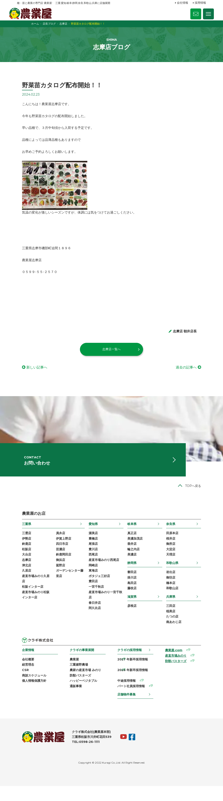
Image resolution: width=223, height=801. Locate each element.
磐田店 (133, 584)
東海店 (91, 583)
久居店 (21, 583)
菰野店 (55, 577)
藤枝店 (133, 601)
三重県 (21, 534)
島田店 (133, 595)
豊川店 (91, 561)
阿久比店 (93, 622)
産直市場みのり (178, 669)
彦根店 (133, 619)
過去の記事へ (191, 374)
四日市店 (57, 555)
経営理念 (23, 678)
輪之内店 (135, 561)
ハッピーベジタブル (81, 695)
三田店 (175, 619)
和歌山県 (177, 575)
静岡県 (133, 575)
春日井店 (93, 616)
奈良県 (175, 534)
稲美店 (175, 624)
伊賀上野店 (58, 549)
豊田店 (91, 594)
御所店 (175, 555)
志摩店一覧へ (111, 356)
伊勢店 (21, 549)
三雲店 (21, 544)
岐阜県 (133, 534)
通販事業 (74, 701)
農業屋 (72, 673)
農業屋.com (176, 664)
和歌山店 (177, 601)
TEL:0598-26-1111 (81, 757)
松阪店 (21, 561)
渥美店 (91, 544)
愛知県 (91, 534)
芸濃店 (55, 561)
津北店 (21, 577)
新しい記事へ (31, 374)
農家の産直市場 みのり (83, 684)
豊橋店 (91, 549)
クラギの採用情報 (130, 663)
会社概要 (23, 673)
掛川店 (133, 590)
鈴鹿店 (21, 555)
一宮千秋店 (95, 600)
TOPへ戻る (198, 496)
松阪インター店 (27, 600)
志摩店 (21, 572)
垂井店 (133, 555)
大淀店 (175, 561)
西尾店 (91, 566)
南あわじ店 (178, 635)
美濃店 (133, 566)
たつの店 (177, 630)
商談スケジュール (29, 690)
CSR (20, 684)
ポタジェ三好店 (98, 589)
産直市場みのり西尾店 (102, 572)
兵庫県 (175, 609)
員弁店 (55, 544)
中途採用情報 (127, 695)
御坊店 (175, 590)
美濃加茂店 (136, 549)
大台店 (21, 566)
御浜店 (55, 572)
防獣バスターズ (78, 690)
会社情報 (182, 3)
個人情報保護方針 (29, 695)
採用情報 (200, 3)
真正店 (133, 544)
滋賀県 (133, 609)
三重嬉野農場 (77, 678)
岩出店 (175, 584)
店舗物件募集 (127, 709)
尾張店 (91, 555)
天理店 (175, 566)
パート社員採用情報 (131, 701)
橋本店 (175, 595)
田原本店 (177, 544)
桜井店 (175, 549)
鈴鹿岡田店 (58, 566)
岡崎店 (91, 577)
